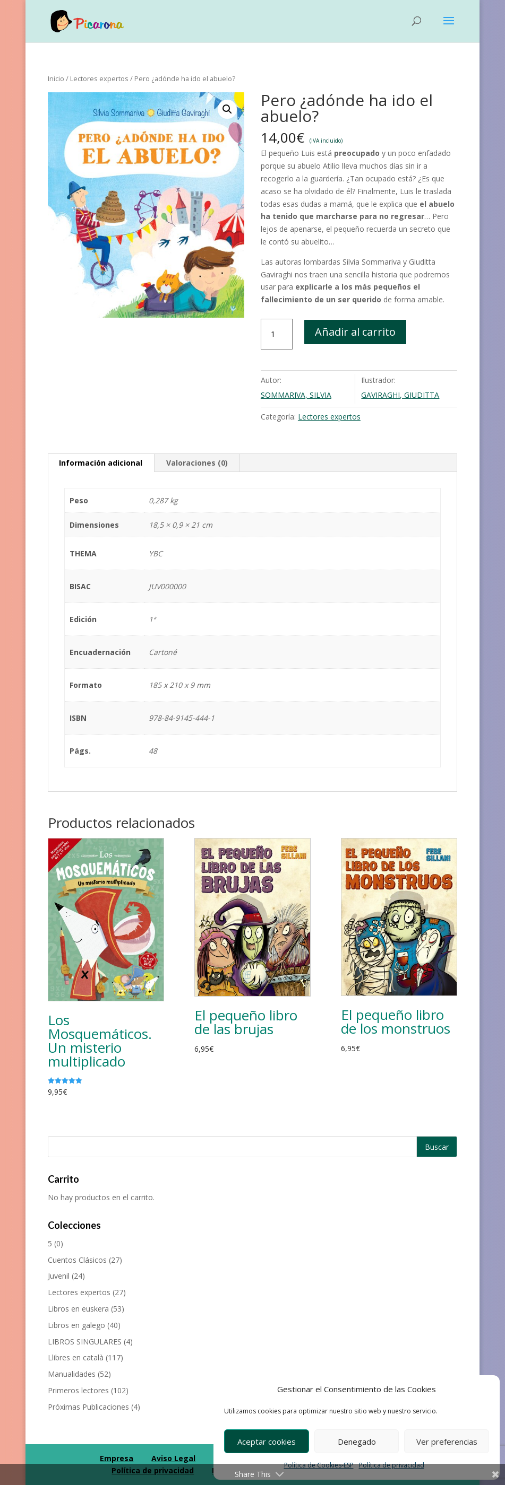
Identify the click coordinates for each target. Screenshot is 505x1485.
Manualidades (72, 1374)
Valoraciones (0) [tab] (197, 463)
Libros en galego (76, 1325)
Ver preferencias (446, 1441)
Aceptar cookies (266, 1441)
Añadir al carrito (355, 332)
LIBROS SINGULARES (85, 1341)
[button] (227, 109)
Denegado (357, 1441)
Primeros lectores (78, 1390)
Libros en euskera (78, 1309)
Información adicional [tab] (100, 463)
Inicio (56, 78)
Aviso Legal (173, 1458)
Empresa (116, 1458)
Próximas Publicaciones (88, 1407)
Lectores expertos (99, 78)
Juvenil (59, 1276)
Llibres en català (76, 1357)
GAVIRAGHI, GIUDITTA (400, 395)
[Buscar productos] (252, 1146)
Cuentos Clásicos (77, 1260)
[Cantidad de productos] (277, 334)
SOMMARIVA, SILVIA (296, 395)
